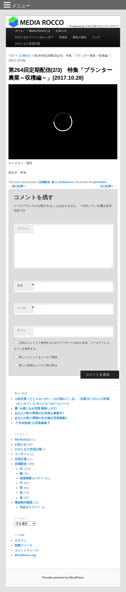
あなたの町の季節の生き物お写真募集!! (41, 418)
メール (25, 308)
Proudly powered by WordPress (63, 577)
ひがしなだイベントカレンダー (34, 37)
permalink (99, 182)
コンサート (22, 454)
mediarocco (66, 182)
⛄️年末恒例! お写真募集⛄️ (33, 423)
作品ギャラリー (30, 507)
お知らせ (61, 30)
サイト (21, 330)
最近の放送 (79, 37)
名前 (25, 285)
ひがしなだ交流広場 (27, 43)
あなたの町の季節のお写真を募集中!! (39, 413)
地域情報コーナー (31, 478)
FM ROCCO (23, 439)
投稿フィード (23, 545)
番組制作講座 (23, 502)
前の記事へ (17, 186)
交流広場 (21, 459)
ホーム (19, 30)
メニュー (21, 5)
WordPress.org (25, 555)
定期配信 (25, 55)
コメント (23, 228)
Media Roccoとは (39, 30)
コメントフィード (26, 550)
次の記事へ (108, 186)
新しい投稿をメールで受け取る (38, 365)
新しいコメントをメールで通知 (38, 357)
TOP (11, 55)
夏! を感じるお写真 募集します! (36, 408)
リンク (96, 37)
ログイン (21, 540)
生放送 (63, 37)
